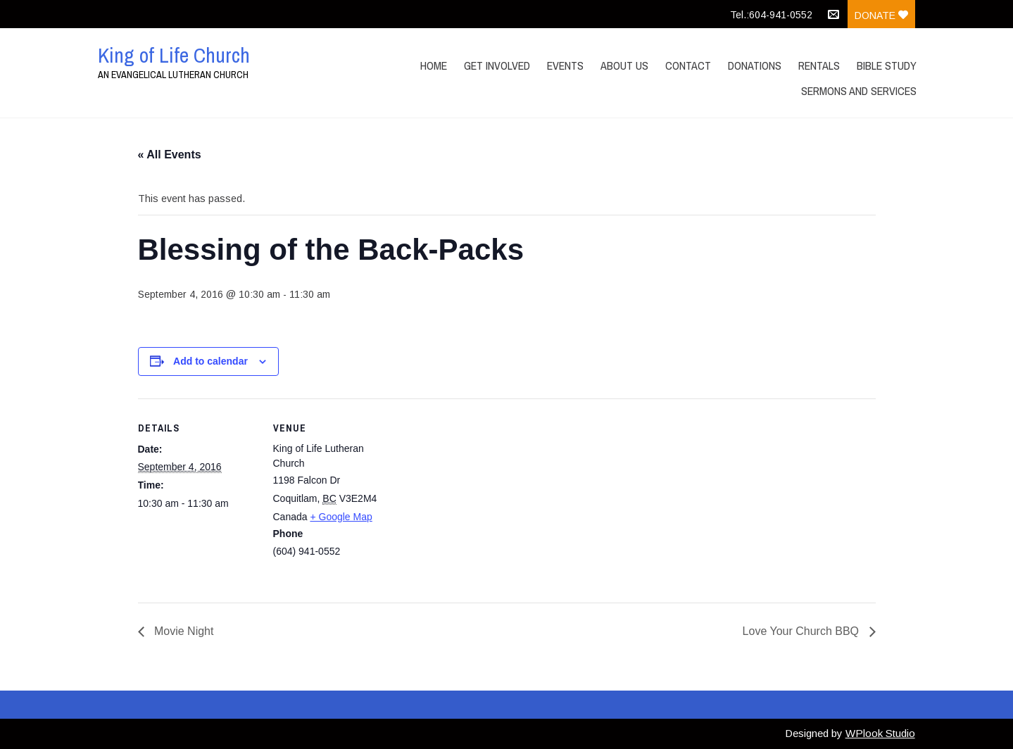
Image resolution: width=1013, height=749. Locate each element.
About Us (624, 65)
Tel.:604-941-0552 (771, 14)
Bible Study (887, 65)
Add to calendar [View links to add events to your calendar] (210, 361)
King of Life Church (174, 55)
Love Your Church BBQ (802, 631)
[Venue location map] (482, 496)
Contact (688, 65)
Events (565, 65)
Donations (754, 65)
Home (433, 65)
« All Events (169, 154)
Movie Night (182, 631)
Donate (881, 15)
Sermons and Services (859, 91)
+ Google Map (341, 516)
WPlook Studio (880, 733)
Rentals (819, 65)
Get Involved (497, 65)
